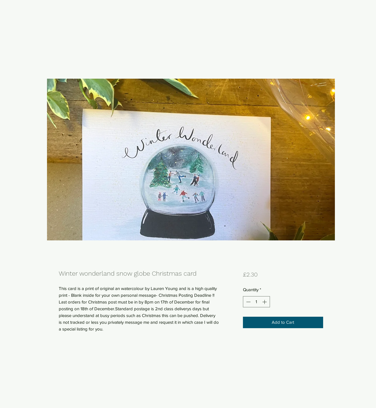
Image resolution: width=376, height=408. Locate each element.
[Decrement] (248, 301)
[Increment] (265, 301)
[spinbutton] (256, 301)
